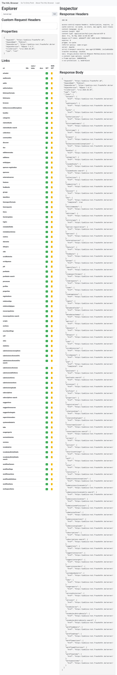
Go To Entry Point (27, 3)
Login (58, 3)
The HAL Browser (10, 3)
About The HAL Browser (45, 3)
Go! (54, 14)
